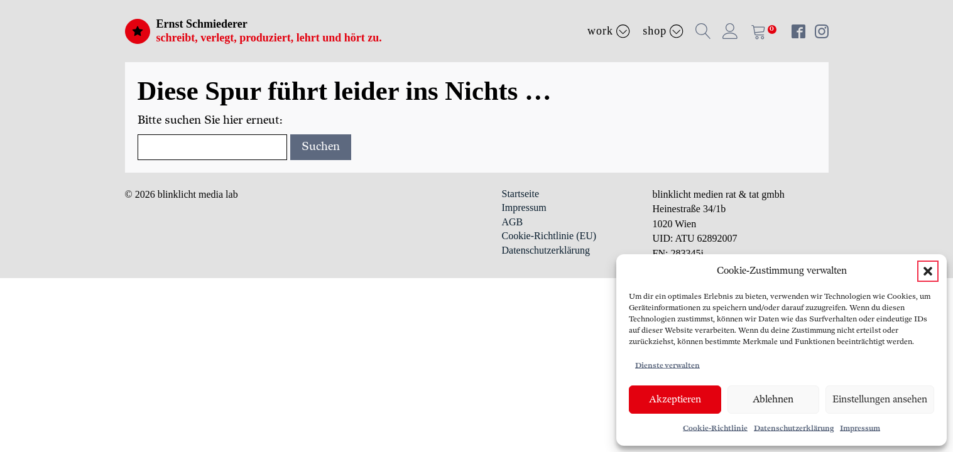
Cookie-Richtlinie (715, 428)
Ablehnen (773, 400)
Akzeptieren (675, 400)
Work (608, 31)
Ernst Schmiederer (202, 24)
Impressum (860, 428)
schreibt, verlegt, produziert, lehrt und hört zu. (269, 37)
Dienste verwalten (667, 365)
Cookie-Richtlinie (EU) (549, 235)
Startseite (521, 193)
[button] (928, 271)
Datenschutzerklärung (794, 428)
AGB (512, 222)
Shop (663, 31)
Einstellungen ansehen (879, 400)
